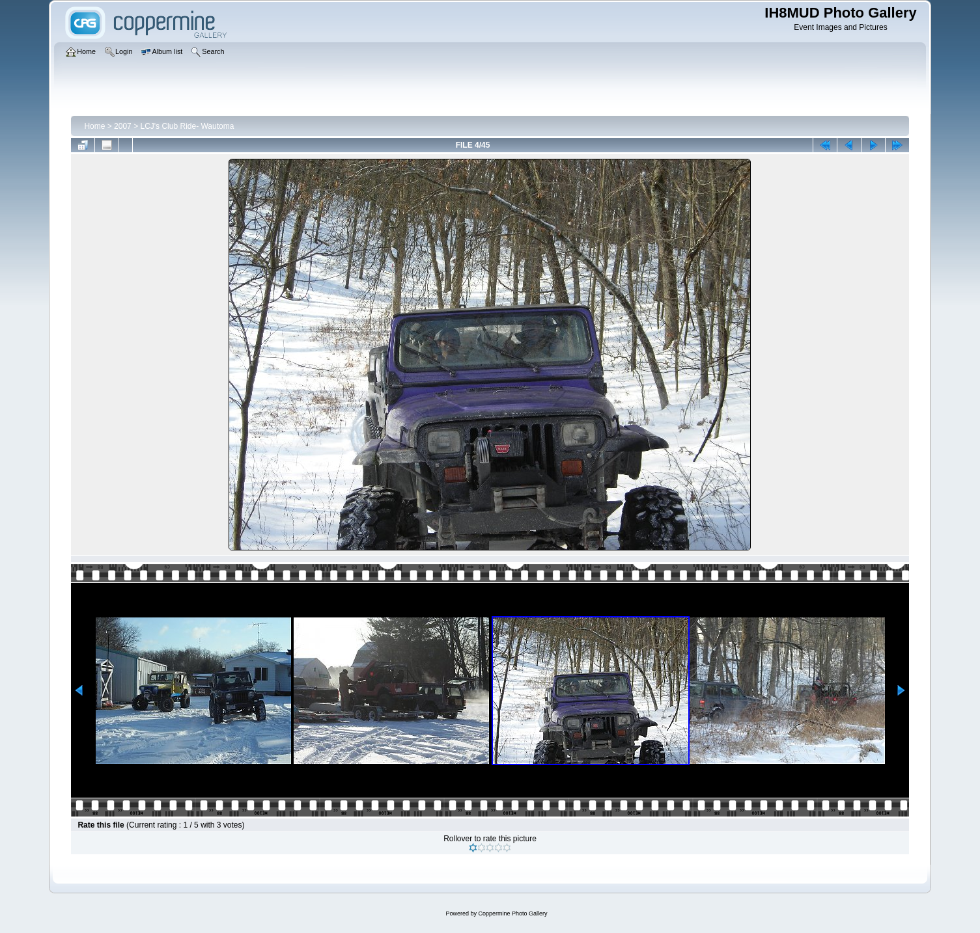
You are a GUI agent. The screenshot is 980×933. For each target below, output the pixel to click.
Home (94, 126)
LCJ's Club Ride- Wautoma (187, 126)
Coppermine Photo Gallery (512, 913)
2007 (123, 126)
